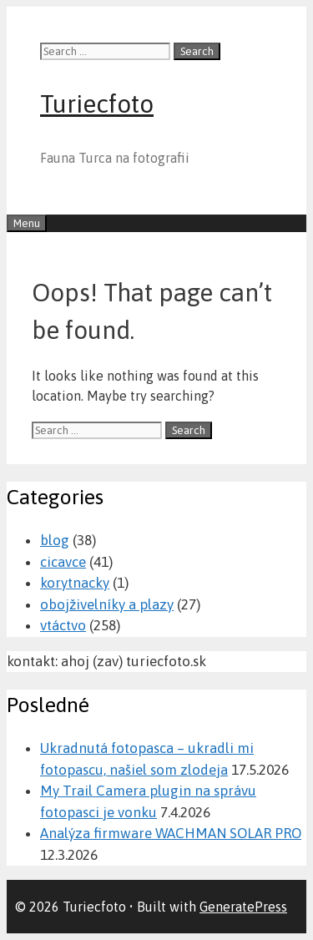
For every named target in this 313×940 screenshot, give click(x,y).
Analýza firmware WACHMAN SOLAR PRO (170, 833)
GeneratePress (243, 906)
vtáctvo (63, 625)
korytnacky (74, 582)
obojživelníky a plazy (107, 604)
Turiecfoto (97, 103)
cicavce (63, 561)
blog (54, 540)
